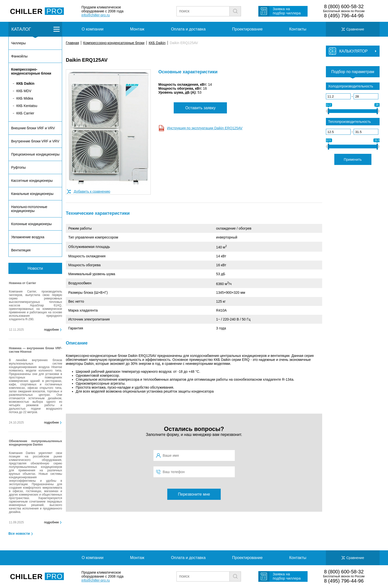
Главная (72, 43)
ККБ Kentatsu (26, 106)
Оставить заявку (200, 108)
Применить (353, 159)
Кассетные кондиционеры (32, 181)
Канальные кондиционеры (32, 194)
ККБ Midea (24, 98)
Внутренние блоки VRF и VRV (35, 141)
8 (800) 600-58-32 (344, 6)
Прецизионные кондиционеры (35, 154)
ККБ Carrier (25, 113)
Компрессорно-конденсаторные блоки (113, 43)
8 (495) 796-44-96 (344, 15)
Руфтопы (18, 167)
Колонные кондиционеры (31, 224)
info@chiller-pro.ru (95, 15)
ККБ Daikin (157, 43)
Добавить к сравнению (92, 191)
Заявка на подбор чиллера (287, 11)
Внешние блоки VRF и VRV (33, 128)
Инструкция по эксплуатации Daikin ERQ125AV (204, 128)
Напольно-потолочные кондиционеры (29, 209)
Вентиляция (20, 250)
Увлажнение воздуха (27, 237)
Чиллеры (18, 43)
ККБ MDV (23, 91)
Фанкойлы (19, 56)
